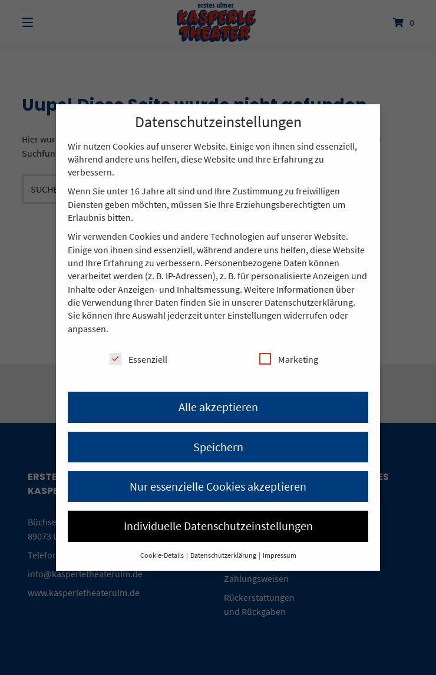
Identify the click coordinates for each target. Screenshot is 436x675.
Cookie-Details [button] (162, 555)
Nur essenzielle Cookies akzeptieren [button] (218, 486)
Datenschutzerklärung (309, 302)
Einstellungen (254, 315)
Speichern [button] (218, 446)
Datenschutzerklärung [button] (223, 555)
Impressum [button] (279, 555)
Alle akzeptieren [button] (218, 406)
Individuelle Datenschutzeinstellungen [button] (218, 525)
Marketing (288, 359)
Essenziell (138, 359)
